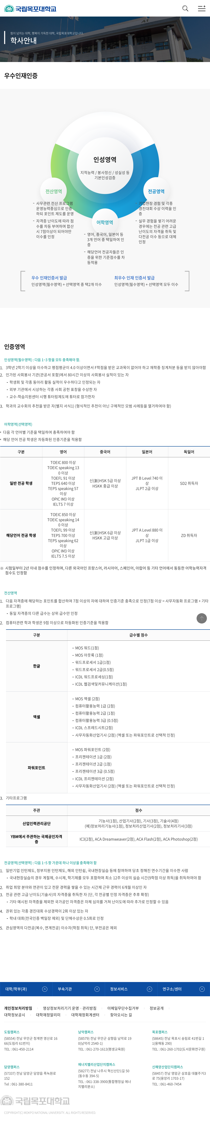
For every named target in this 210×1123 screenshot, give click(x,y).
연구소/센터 (172, 989)
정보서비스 (119, 989)
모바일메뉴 (201, 8)
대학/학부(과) (16, 989)
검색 (185, 8)
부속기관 (65, 989)
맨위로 (202, 618)
